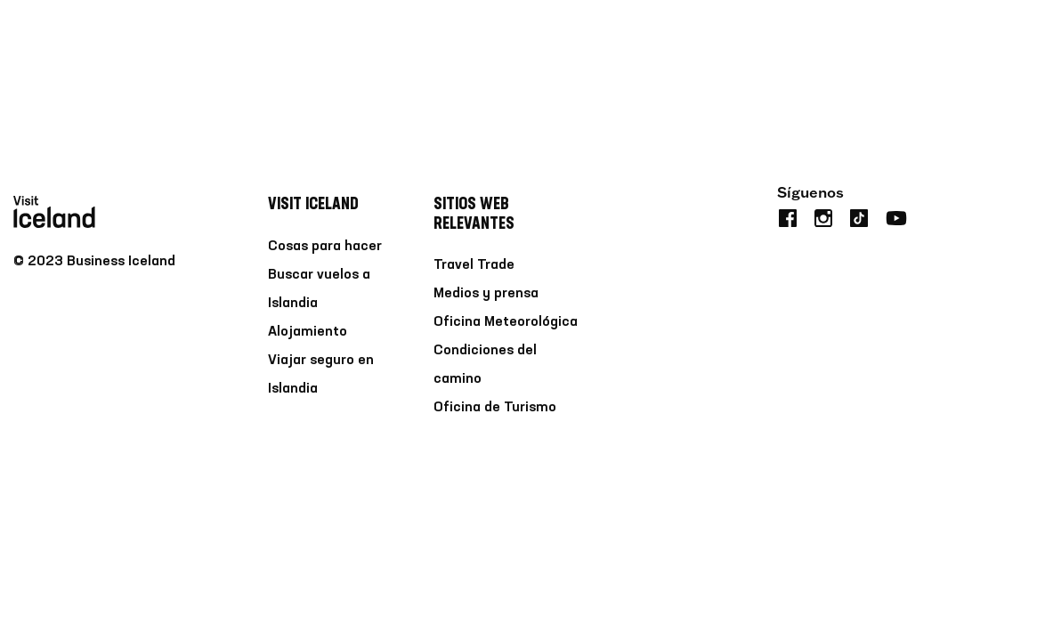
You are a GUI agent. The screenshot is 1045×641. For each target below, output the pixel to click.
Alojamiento (307, 332)
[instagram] (823, 216)
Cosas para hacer (325, 246)
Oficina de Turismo (494, 408)
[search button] (1021, 39)
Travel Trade (473, 265)
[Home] (54, 39)
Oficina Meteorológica (505, 322)
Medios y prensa (486, 294)
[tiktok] (859, 216)
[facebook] (787, 216)
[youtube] (896, 216)
